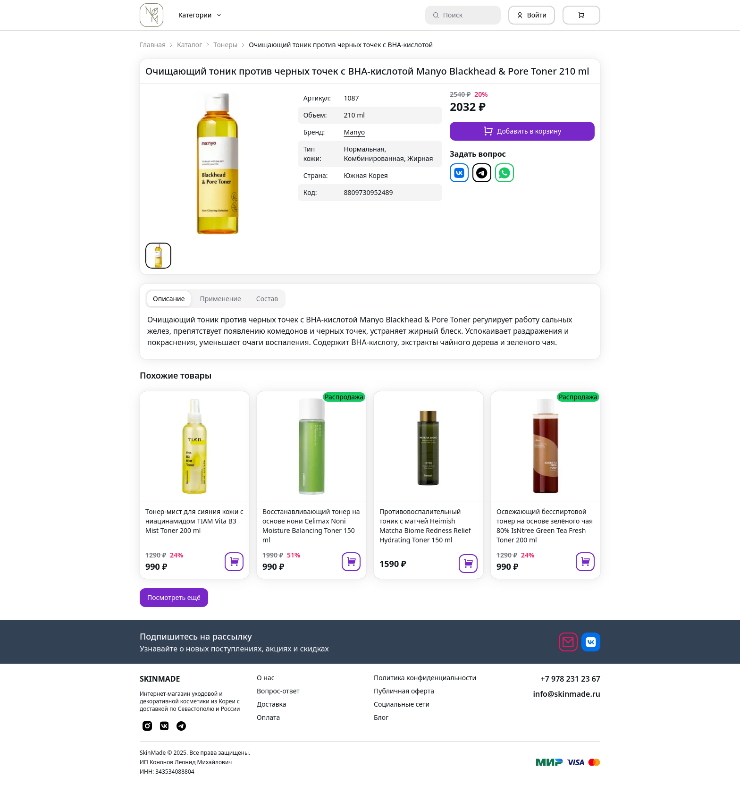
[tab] (169, 298)
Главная (153, 44)
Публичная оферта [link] (404, 690)
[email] (568, 642)
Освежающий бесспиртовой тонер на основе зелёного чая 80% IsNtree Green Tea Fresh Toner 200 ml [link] (544, 525)
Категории (200, 15)
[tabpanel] (370, 331)
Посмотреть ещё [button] (174, 597)
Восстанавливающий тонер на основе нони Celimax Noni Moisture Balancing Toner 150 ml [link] (311, 525)
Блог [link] (381, 717)
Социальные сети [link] (401, 704)
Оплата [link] (268, 717)
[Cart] (581, 15)
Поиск (448, 15)
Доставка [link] (271, 704)
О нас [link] (266, 677)
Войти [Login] (532, 15)
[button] (158, 256)
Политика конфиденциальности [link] (425, 677)
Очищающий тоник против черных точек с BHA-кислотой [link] (341, 44)
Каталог (189, 44)
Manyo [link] (354, 131)
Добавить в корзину (522, 131)
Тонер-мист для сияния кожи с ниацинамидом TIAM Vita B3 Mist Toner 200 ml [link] (194, 521)
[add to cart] (234, 561)
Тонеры (225, 44)
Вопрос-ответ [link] (278, 690)
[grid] (370, 145)
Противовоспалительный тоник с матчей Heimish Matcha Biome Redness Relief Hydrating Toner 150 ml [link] (425, 525)
